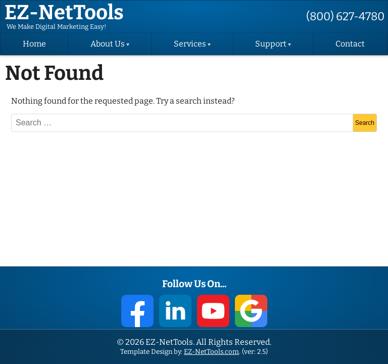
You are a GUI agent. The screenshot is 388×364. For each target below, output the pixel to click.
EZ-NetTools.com (211, 351)
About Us (107, 44)
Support (270, 44)
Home (34, 44)
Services (190, 44)
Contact (350, 44)
